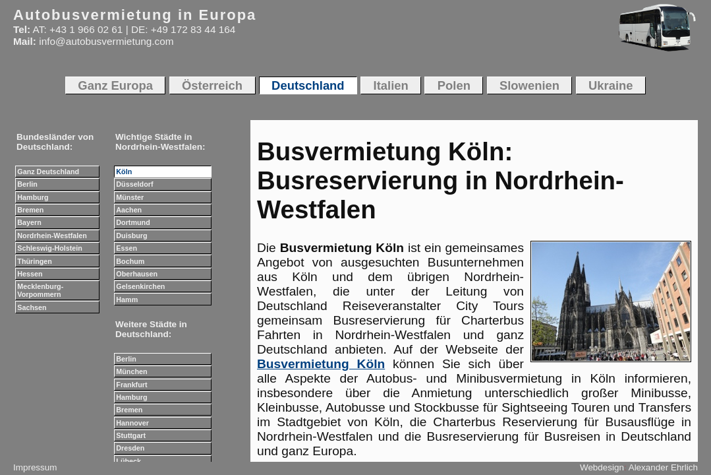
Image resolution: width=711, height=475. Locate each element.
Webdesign (602, 467)
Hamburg (32, 197)
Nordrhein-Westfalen (52, 235)
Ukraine (610, 85)
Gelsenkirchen (140, 286)
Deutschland (308, 85)
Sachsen (31, 307)
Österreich (212, 85)
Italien (391, 85)
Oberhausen (136, 274)
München (131, 371)
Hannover (132, 423)
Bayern (29, 222)
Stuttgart (131, 435)
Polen (454, 85)
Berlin (27, 184)
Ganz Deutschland (48, 171)
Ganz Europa (115, 85)
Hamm (127, 299)
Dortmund (133, 222)
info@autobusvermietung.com (106, 41)
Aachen (129, 210)
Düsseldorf (134, 184)
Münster (130, 197)
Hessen (29, 274)
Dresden (130, 448)
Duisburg (131, 235)
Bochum (130, 261)
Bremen (30, 210)
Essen (126, 248)
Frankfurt (131, 385)
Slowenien (529, 85)
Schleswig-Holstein (49, 248)
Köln (124, 171)
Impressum (35, 467)
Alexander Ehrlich (663, 467)
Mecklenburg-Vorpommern (40, 290)
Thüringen (34, 261)
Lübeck (128, 461)
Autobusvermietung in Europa (134, 15)
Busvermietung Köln (321, 364)
